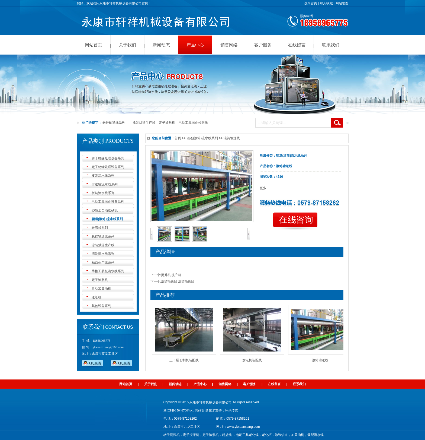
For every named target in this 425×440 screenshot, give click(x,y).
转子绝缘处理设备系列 (108, 158)
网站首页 (93, 45)
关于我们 (127, 45)
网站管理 (201, 410)
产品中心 (195, 45)
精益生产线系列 (103, 262)
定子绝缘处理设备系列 (108, 167)
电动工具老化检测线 (193, 123)
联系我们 (330, 45)
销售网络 (229, 45)
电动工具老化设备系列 (108, 202)
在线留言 (296, 45)
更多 (263, 188)
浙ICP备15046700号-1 (178, 410)
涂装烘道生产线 (144, 123)
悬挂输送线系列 (113, 123)
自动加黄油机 (101, 288)
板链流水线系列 (103, 193)
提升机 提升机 (171, 275)
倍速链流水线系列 (105, 184)
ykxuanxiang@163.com (108, 347)
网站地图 (342, 3)
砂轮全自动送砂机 (105, 210)
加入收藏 (326, 3)
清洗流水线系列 (103, 254)
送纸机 (96, 297)
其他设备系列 (101, 306)
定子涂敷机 (167, 123)
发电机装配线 (253, 360)
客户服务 (263, 45)
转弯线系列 (100, 228)
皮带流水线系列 (103, 176)
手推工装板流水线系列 (108, 271)
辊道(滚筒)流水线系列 (107, 219)
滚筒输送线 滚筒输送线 (177, 281)
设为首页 (310, 3)
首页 (178, 138)
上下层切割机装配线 (185, 360)
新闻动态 (161, 45)
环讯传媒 (231, 410)
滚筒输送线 (321, 360)
